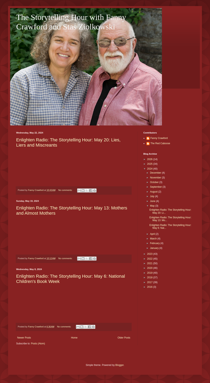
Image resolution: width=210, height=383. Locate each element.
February (155, 243)
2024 (150, 168)
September (156, 186)
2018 (150, 277)
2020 (150, 268)
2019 (150, 272)
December (156, 172)
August (154, 191)
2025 (150, 164)
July (152, 196)
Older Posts (124, 337)
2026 (150, 159)
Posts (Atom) (38, 343)
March (154, 238)
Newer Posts (24, 337)
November (156, 177)
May (152, 205)
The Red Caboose (160, 143)
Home (74, 337)
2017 (150, 282)
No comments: (65, 190)
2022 (150, 258)
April (152, 234)
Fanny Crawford (159, 138)
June (153, 201)
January (154, 248)
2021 (150, 263)
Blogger (119, 365)
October (154, 182)
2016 (150, 287)
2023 (150, 254)
